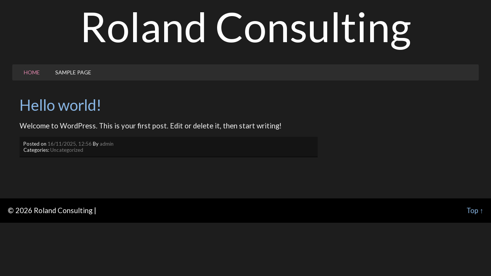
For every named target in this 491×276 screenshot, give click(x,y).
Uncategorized (66, 150)
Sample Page (73, 72)
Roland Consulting (245, 26)
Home (32, 72)
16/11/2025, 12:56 (70, 144)
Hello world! (60, 105)
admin (107, 144)
